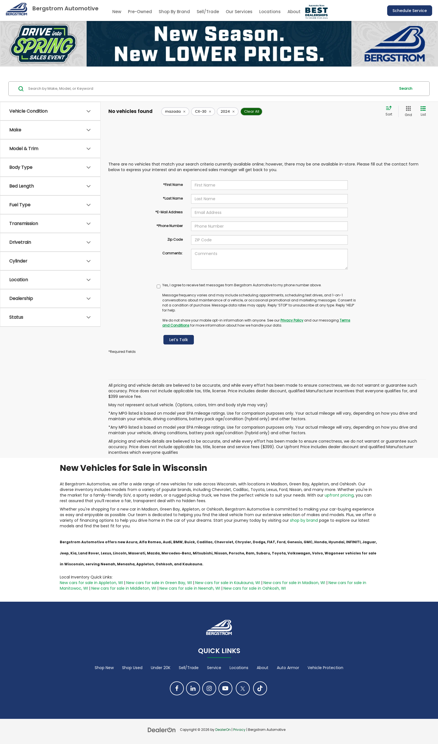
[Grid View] (407, 111)
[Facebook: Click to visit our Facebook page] (177, 688)
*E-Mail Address (169, 212)
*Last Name (173, 198)
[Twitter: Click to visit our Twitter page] (243, 688)
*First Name (173, 184)
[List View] (423, 111)
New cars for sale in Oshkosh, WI (254, 588)
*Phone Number (169, 225)
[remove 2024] (228, 111)
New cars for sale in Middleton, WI (123, 588)
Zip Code (175, 239)
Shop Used (132, 667)
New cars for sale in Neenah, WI (190, 588)
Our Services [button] (239, 12)
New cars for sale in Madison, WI (294, 582)
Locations (270, 12)
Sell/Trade (208, 12)
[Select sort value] (390, 111)
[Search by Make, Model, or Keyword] (211, 88)
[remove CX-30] (203, 111)
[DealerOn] (161, 729)
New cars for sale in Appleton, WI (91, 582)
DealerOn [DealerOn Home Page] (223, 730)
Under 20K (160, 667)
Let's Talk (178, 340)
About (262, 667)
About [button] (294, 12)
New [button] (116, 12)
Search (405, 88)
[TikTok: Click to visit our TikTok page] (260, 688)
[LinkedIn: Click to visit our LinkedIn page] (193, 688)
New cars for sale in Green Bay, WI (159, 582)
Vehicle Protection (325, 667)
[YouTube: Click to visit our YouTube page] (225, 688)
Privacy (239, 730)
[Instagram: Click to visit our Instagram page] (209, 688)
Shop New (104, 667)
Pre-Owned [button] (140, 12)
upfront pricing (339, 495)
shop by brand (304, 520)
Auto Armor (288, 667)
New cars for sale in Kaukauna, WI (227, 582)
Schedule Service (409, 10)
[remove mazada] (175, 111)
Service (214, 667)
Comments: (172, 253)
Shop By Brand (174, 12)
